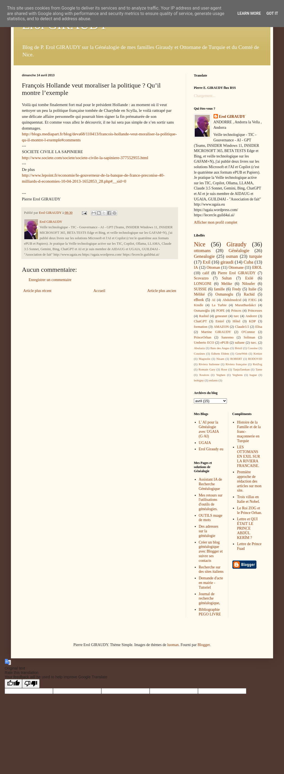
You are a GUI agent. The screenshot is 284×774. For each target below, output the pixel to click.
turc (236, 316)
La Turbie (219, 305)
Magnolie (204, 358)
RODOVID (255, 358)
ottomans (202, 250)
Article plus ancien (161, 291)
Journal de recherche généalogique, (209, 598)
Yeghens (237, 374)
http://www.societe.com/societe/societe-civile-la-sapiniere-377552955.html (85, 157)
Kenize (257, 353)
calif (205, 273)
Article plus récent (37, 291)
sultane (240, 342)
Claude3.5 (242, 327)
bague (253, 374)
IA (196, 267)
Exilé (249, 278)
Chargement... (204, 96)
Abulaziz (199, 348)
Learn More (249, 13)
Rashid (204, 316)
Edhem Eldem (220, 353)
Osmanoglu (224, 294)
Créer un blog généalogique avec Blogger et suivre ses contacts (211, 551)
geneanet (221, 316)
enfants (213, 380)
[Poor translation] (31, 683)
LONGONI (202, 284)
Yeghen (220, 374)
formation (201, 327)
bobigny (199, 380)
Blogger (203, 645)
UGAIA (205, 443)
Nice (199, 244)
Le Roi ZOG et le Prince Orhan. (249, 510)
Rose (224, 369)
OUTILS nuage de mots (211, 517)
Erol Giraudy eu (211, 449)
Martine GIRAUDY (216, 332)
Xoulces (204, 374)
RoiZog (257, 364)
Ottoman (213, 267)
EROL (257, 267)
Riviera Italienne (209, 364)
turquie (255, 256)
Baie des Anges (219, 348)
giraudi (227, 262)
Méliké (199, 294)
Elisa (258, 327)
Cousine (253, 348)
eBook (199, 300)
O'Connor (248, 332)
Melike (226, 284)
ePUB (224, 342)
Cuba (248, 262)
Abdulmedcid (232, 300)
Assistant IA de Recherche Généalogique (210, 484)
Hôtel (236, 321)
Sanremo (227, 337)
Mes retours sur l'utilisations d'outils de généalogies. (211, 502)
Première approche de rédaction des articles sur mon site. (249, 481)
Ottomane (236, 267)
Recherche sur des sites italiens (211, 569)
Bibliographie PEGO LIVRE (210, 611)
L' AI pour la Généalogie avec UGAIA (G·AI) (209, 429)
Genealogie (204, 256)
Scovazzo (201, 278)
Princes (236, 310)
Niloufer (248, 284)
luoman (173, 645)
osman (232, 256)
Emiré (219, 321)
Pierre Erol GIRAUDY (237, 273)
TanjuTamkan (241, 369)
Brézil (238, 348)
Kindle (198, 305)
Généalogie (239, 250)
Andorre (251, 316)
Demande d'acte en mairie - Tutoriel (211, 582)
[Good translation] (13, 683)
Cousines (199, 353)
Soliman (249, 337)
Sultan (227, 278)
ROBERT (236, 358)
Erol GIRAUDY (232, 117)
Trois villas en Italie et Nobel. (248, 499)
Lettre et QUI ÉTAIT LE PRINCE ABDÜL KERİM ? (247, 528)
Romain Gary (207, 369)
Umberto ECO (204, 342)
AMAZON (221, 327)
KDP (252, 321)
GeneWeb (241, 353)
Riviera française (236, 364)
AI (213, 300)
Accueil (99, 291)
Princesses (255, 310)
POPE (220, 310)
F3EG (252, 300)
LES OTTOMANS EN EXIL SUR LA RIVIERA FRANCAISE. (248, 456)
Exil (207, 262)
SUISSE (200, 289)
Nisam (220, 358)
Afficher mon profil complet (215, 222)
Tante (258, 369)
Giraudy (236, 244)
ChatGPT (200, 321)
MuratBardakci (245, 305)
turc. (254, 342)
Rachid (249, 294)
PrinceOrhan (202, 337)
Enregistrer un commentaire (50, 280)
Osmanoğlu (202, 310)
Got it (272, 13)
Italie (252, 289)
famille (219, 289)
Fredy (236, 289)
